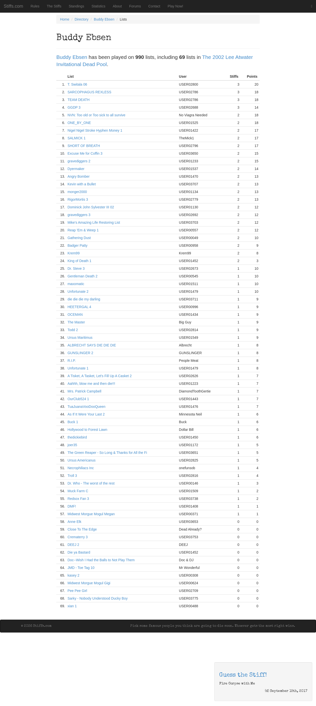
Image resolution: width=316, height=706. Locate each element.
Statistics (98, 6)
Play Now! (175, 6)
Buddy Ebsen (104, 19)
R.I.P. (71, 361)
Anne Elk (74, 522)
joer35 (72, 445)
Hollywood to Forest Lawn (87, 430)
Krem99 (73, 253)
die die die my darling (83, 299)
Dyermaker (75, 169)
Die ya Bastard (78, 552)
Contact (154, 6)
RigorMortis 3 (77, 199)
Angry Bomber (78, 176)
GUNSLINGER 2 (80, 353)
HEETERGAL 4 (79, 307)
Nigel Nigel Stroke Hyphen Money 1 (94, 130)
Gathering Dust (79, 238)
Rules (35, 6)
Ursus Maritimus (79, 338)
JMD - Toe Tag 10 (80, 568)
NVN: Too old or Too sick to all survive (96, 115)
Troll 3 (72, 476)
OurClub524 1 (78, 399)
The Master (76, 322)
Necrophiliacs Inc (80, 468)
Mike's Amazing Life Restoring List (93, 222)
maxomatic (75, 284)
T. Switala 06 (77, 84)
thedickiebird (77, 437)
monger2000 (77, 192)
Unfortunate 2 (77, 291)
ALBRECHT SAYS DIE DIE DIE (91, 345)
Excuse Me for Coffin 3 (84, 153)
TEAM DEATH (78, 100)
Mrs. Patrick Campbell (84, 391)
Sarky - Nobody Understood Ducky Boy (97, 598)
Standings (76, 6)
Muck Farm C (77, 491)
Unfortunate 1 (77, 368)
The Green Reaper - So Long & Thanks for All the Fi (107, 453)
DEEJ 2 (73, 545)
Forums (135, 6)
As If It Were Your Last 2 (86, 414)
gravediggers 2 (78, 161)
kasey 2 (73, 575)
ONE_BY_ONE (79, 123)
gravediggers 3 (78, 215)
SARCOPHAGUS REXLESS (89, 92)
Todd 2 (72, 330)
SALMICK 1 (76, 138)
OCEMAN (74, 314)
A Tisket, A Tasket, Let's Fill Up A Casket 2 (99, 376)
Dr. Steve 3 (75, 268)
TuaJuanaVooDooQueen (86, 407)
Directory (81, 19)
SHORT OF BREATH (83, 146)
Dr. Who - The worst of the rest (90, 483)
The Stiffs (54, 6)
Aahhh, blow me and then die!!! (91, 384)
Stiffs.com (13, 6)
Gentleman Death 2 (82, 276)
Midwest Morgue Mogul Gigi (88, 583)
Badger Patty (77, 245)
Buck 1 (72, 422)
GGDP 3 (73, 107)
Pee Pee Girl (77, 591)
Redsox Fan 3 (78, 499)
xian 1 (72, 606)
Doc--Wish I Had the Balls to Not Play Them (101, 560)
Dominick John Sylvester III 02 (90, 207)
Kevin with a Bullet (81, 184)
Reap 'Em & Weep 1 (83, 230)
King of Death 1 (79, 261)
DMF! (71, 506)
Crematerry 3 (77, 537)
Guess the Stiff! (243, 675)
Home (64, 19)
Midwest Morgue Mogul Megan (91, 514)
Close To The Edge (82, 529)
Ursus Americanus (81, 460)
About (117, 6)
